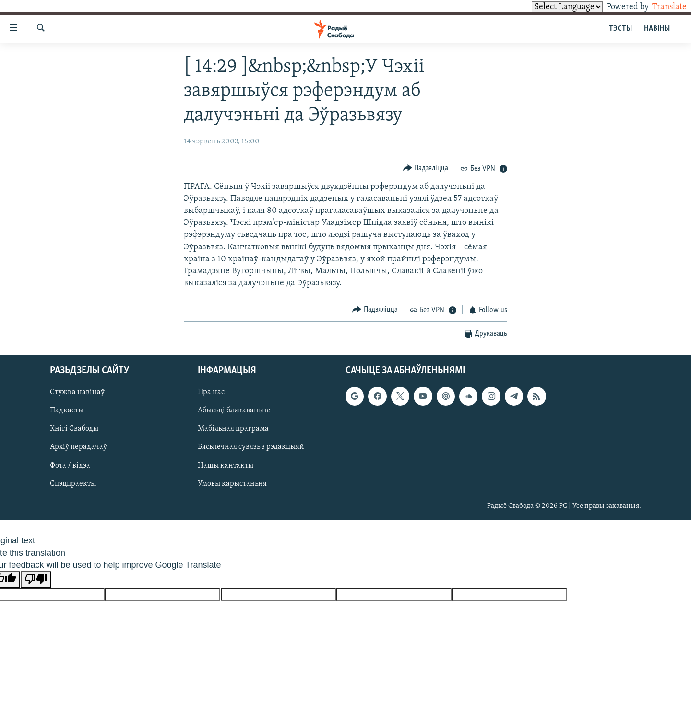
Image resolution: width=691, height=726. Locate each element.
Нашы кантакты (225, 465)
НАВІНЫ (657, 29)
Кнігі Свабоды (74, 429)
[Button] (426, 169)
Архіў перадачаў (78, 447)
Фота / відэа (70, 465)
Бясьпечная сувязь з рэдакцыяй (251, 447)
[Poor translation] (36, 579)
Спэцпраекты (73, 484)
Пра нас (211, 392)
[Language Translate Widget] (550, 6)
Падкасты (66, 410)
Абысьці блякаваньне (234, 410)
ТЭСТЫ (620, 29)
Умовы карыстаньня (232, 484)
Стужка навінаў (77, 392)
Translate (660, 7)
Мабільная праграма (233, 429)
